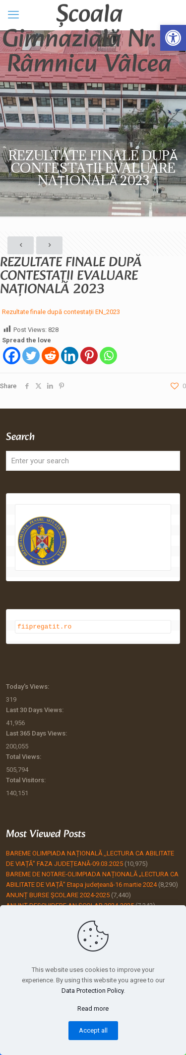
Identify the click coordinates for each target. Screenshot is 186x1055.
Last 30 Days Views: (35, 709)
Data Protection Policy (93, 990)
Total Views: (24, 756)
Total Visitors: (26, 779)
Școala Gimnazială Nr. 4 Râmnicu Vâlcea (89, 14)
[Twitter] (31, 355)
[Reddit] (50, 355)
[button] (173, 38)
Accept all (93, 1030)
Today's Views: (28, 686)
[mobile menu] (13, 14)
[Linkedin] (69, 355)
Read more (93, 1008)
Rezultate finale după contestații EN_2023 (61, 312)
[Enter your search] (93, 461)
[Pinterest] (89, 355)
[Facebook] (11, 355)
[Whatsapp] (108, 355)
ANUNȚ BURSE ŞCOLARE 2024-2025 (58, 894)
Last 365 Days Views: (37, 733)
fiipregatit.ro (44, 626)
